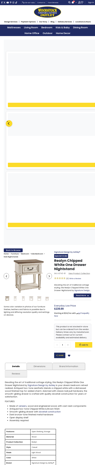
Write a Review (75, 158)
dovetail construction (50, 291)
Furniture (15, 134)
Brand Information (68, 246)
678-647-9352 (29, 2)
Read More (82, 175)
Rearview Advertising (63, 463)
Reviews (16, 253)
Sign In (91, 2)
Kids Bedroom (37, 134)
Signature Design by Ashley (41, 265)
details (16, 246)
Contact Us (41, 3)
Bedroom (25, 134)
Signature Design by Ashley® (67, 132)
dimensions (39, 246)
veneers (23, 285)
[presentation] (6, 156)
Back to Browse (13, 130)
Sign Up (79, 379)
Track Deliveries (53, 3)
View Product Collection (79, 153)
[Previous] (9, 75)
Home (6, 134)
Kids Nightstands (11, 137)
